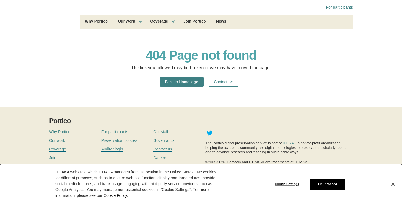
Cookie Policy (115, 198)
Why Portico (96, 21)
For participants (339, 7)
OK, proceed (327, 187)
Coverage (159, 21)
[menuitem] (96, 22)
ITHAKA (289, 143)
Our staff (160, 132)
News (221, 21)
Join (52, 157)
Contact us (162, 149)
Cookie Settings (287, 187)
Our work (126, 21)
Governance (163, 140)
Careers (160, 157)
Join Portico (194, 21)
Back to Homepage (181, 82)
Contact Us (223, 82)
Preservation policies (119, 140)
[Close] (393, 187)
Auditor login (112, 149)
